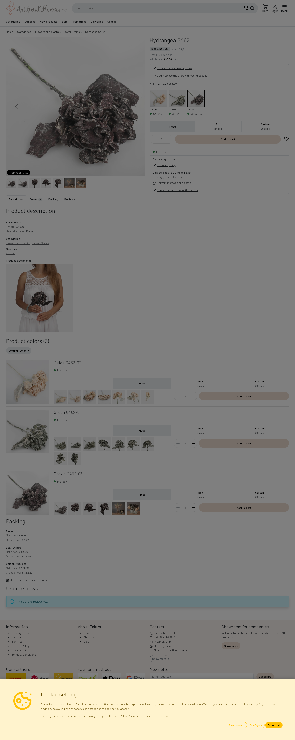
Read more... (236, 725)
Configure (256, 725)
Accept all (273, 725)
